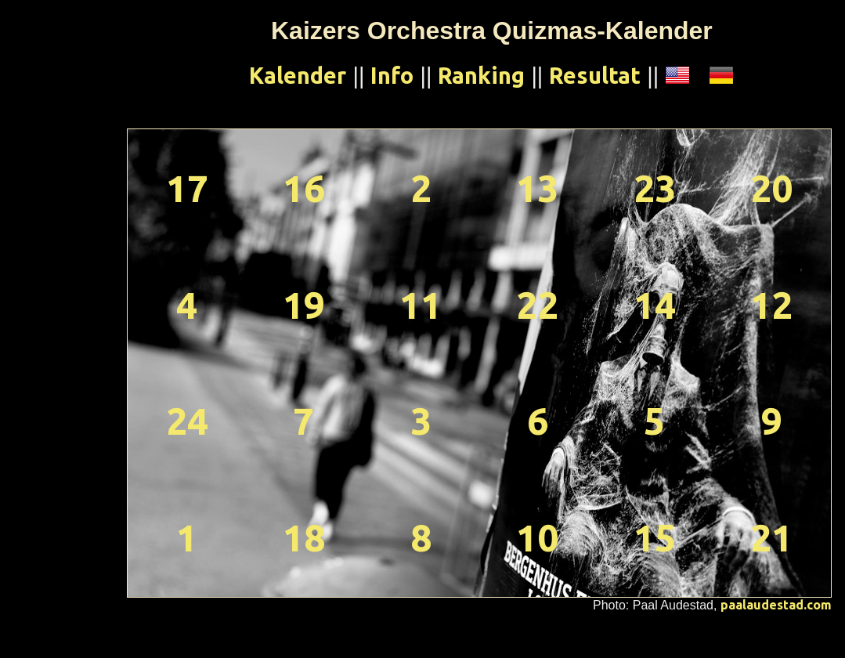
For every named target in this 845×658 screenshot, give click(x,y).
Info (391, 75)
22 (537, 305)
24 (187, 421)
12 (771, 305)
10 (537, 537)
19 (304, 305)
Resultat (595, 75)
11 (420, 305)
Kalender (297, 75)
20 (771, 188)
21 (771, 537)
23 (655, 188)
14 (655, 305)
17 (187, 188)
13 (537, 188)
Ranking (481, 75)
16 (304, 188)
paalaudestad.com (776, 605)
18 (304, 537)
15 (655, 537)
